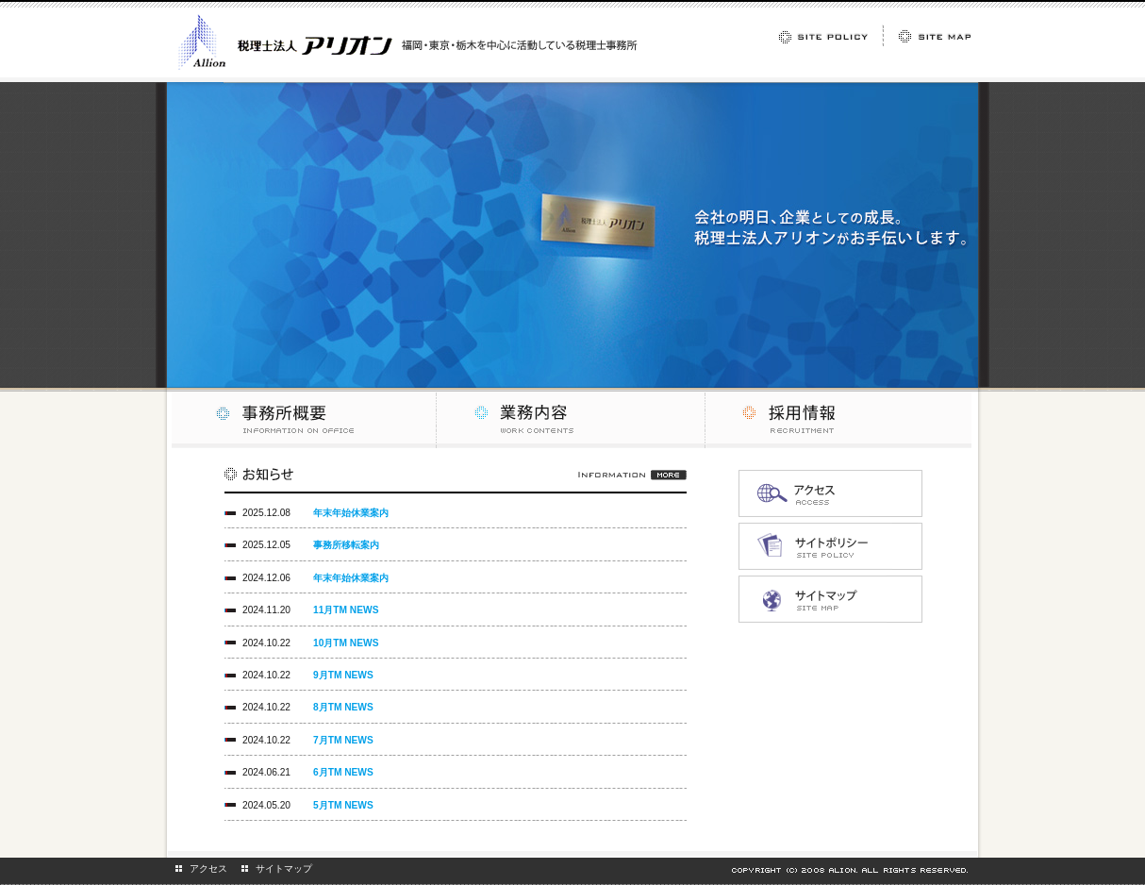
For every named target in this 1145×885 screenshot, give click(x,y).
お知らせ (455, 480)
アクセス (208, 868)
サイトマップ (284, 868)
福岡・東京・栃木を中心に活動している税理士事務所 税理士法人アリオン (408, 42)
